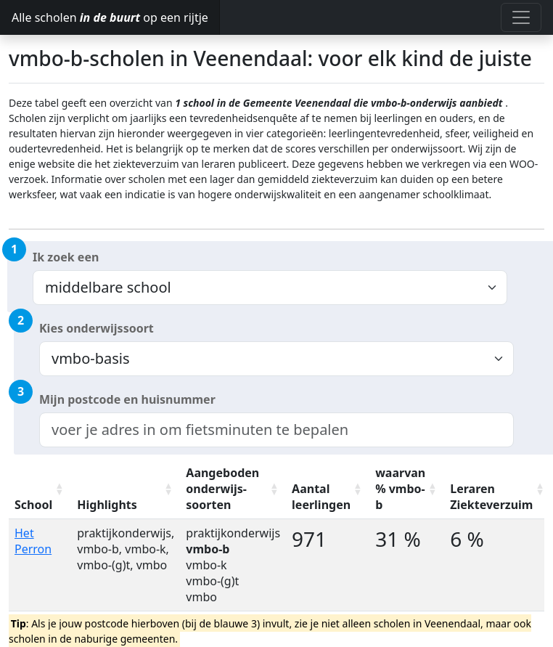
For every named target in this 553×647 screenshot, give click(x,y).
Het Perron (33, 541)
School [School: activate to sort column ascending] (33, 505)
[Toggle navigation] (521, 17)
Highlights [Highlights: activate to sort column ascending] (107, 505)
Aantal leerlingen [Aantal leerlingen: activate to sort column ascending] (321, 497)
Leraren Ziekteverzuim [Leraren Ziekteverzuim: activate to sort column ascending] (491, 497)
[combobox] (276, 429)
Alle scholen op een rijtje (110, 17)
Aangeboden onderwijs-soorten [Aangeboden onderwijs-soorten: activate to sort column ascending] (222, 489)
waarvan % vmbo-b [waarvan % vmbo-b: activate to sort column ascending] (400, 489)
